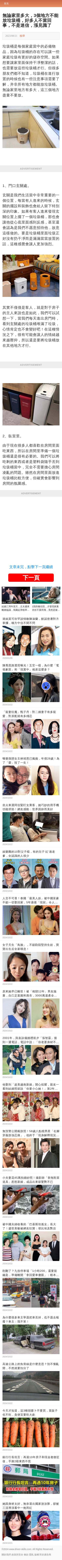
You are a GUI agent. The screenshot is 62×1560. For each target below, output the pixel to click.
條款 (26, 1554)
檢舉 (22, 35)
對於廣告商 (45, 1554)
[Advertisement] (31, 529)
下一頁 (31, 578)
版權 (36, 1554)
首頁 (6, 3)
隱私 (31, 1554)
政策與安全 (17, 1554)
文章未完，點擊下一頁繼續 (31, 567)
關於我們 (6, 1554)
